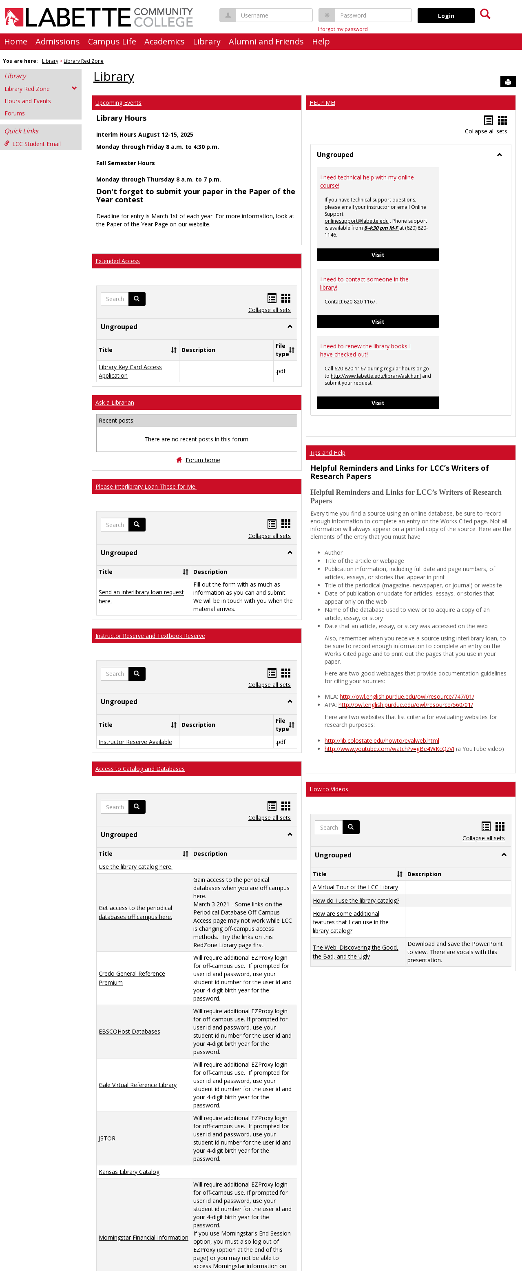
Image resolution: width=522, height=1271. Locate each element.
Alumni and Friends (266, 41)
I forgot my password (343, 29)
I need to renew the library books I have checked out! (365, 350)
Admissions (57, 41)
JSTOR (107, 1138)
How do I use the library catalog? (356, 900)
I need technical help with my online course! (367, 181)
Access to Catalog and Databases (140, 769)
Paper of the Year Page (137, 224)
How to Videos (329, 789)
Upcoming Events (118, 102)
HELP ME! (322, 102)
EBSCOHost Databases (129, 1031)
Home (15, 41)
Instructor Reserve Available (135, 742)
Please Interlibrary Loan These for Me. (146, 486)
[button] (137, 299)
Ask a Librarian (114, 402)
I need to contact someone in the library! (364, 283)
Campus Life (112, 41)
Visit (406, 254)
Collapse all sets (269, 310)
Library (207, 41)
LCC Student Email (32, 144)
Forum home (203, 460)
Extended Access (117, 261)
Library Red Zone (84, 61)
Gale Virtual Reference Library (138, 1085)
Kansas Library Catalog (129, 1172)
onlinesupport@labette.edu (357, 220)
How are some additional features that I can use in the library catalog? (351, 922)
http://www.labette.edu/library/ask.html (376, 375)
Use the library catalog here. (136, 867)
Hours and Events (27, 101)
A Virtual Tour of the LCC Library (355, 887)
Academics (164, 41)
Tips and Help (327, 452)
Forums (14, 113)
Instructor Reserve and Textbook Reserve (150, 636)
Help (321, 41)
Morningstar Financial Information (143, 1238)
